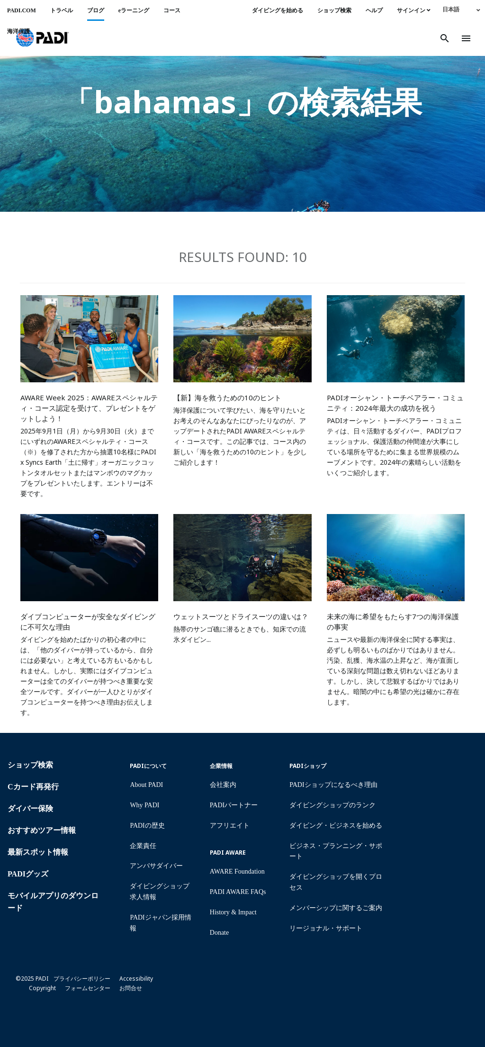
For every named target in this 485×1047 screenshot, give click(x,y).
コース (171, 10)
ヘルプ (374, 10)
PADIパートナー (234, 805)
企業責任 (143, 845)
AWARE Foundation (237, 871)
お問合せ (130, 988)
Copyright (42, 988)
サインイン (414, 10)
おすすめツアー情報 (42, 830)
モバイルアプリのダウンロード (53, 902)
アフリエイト (230, 825)
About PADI (146, 784)
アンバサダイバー (156, 865)
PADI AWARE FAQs (238, 891)
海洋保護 (18, 31)
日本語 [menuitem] (450, 9)
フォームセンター (87, 988)
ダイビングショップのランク (332, 805)
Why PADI (144, 805)
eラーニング (133, 10)
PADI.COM (21, 10)
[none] (461, 9)
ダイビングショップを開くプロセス (335, 882)
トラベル (61, 10)
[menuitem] (461, 9)
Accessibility (136, 979)
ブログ (95, 10)
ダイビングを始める (277, 10)
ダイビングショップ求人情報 (159, 892)
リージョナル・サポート (325, 928)
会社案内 (223, 784)
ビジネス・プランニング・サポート (335, 851)
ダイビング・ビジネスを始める (335, 825)
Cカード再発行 (33, 787)
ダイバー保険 (30, 808)
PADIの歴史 (147, 825)
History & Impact (233, 912)
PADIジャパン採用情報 (160, 923)
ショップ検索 (334, 10)
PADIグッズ (28, 874)
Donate (219, 932)
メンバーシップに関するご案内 (335, 908)
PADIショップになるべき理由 (333, 784)
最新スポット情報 (38, 852)
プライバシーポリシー (82, 979)
